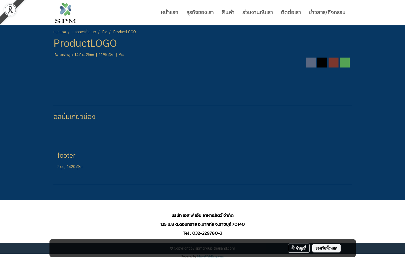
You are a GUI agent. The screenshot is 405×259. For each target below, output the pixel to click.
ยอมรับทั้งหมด (326, 248)
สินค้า (228, 12)
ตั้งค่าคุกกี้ (298, 248)
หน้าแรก (169, 12)
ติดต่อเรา (291, 12)
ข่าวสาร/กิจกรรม (327, 12)
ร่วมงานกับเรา (257, 12)
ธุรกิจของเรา (200, 12)
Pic (121, 55)
